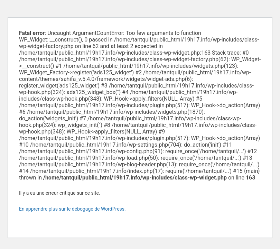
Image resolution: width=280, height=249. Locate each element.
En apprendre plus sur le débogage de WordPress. (72, 209)
